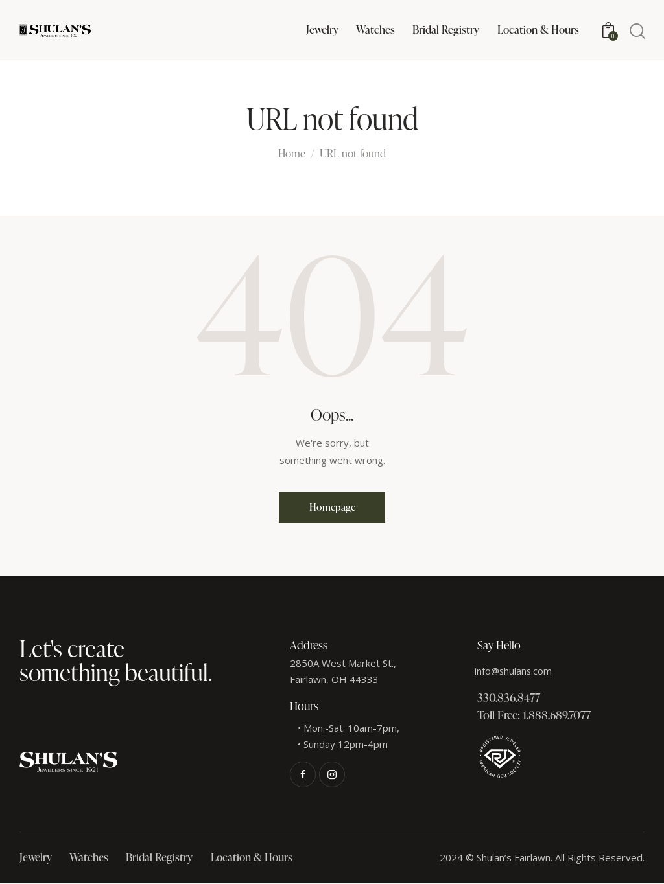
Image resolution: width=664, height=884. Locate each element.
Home (291, 154)
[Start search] (636, 31)
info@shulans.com (514, 671)
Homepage (332, 507)
